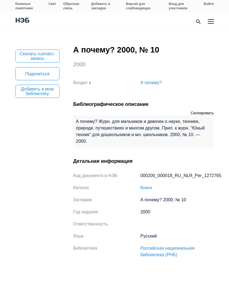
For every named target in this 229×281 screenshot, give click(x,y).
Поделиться (37, 73)
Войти (209, 4)
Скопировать (202, 113)
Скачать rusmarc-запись (37, 56)
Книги (146, 187)
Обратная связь (71, 6)
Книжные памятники (24, 6)
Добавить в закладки (100, 6)
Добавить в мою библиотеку (37, 91)
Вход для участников (178, 6)
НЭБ (22, 21)
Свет (52, 4)
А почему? (151, 82)
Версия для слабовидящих (138, 6)
